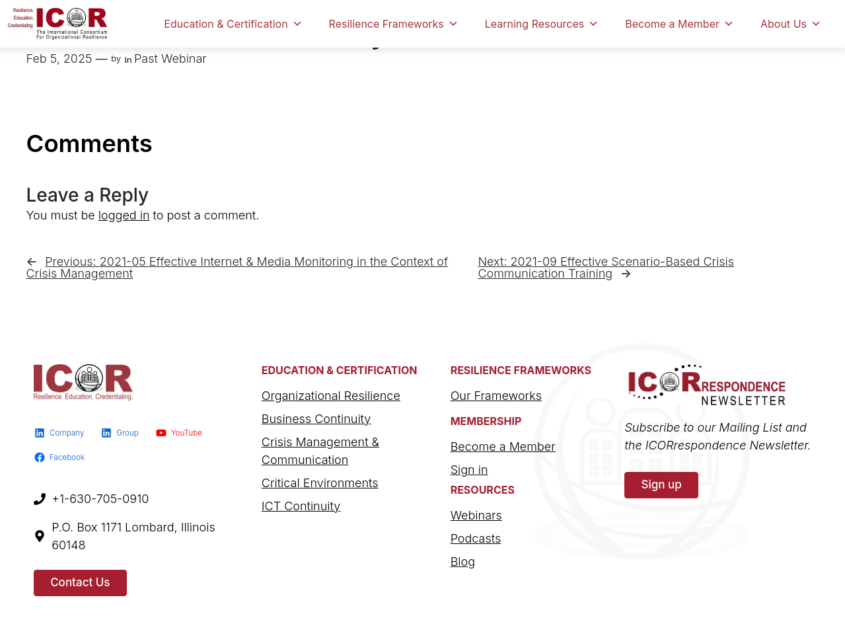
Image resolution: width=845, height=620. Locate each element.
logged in (124, 215)
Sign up (661, 484)
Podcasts (476, 538)
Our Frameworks (496, 396)
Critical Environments (320, 483)
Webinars (476, 515)
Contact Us (80, 582)
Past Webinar (170, 58)
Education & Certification (233, 24)
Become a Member (679, 24)
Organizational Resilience (331, 396)
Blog (463, 561)
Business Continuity (316, 419)
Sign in (469, 470)
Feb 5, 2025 (59, 58)
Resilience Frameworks (394, 24)
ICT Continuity (301, 506)
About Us (790, 24)
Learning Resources (542, 24)
